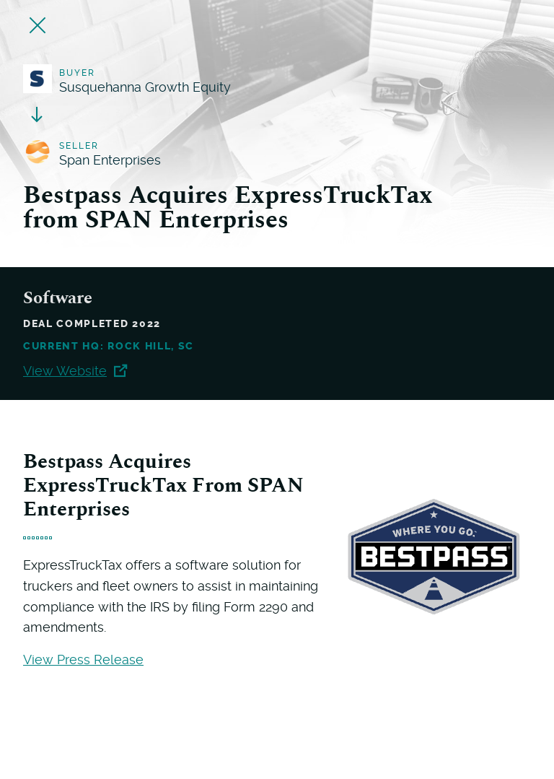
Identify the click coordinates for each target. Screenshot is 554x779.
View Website (75, 370)
